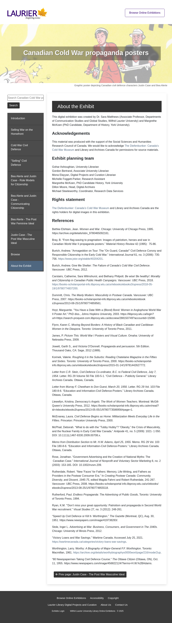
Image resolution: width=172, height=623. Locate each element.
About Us (106, 604)
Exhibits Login (58, 611)
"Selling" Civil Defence (19, 162)
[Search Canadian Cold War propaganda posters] (25, 98)
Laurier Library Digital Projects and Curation (72, 604)
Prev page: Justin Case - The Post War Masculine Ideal (90, 574)
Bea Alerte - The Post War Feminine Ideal (23, 221)
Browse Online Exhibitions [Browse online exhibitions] (144, 12)
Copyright (113, 598)
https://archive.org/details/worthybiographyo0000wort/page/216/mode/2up (117, 552)
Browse (15, 254)
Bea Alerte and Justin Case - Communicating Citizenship (23, 201)
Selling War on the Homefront (22, 131)
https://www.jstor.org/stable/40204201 (80, 258)
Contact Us (121, 604)
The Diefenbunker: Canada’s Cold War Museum (80, 208)
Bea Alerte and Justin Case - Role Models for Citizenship (23, 180)
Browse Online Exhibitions (71, 598)
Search (13, 105)
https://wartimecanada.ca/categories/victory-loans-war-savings (89, 541)
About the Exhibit (21, 265)
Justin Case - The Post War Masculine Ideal (23, 238)
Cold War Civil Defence (19, 147)
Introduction (18, 118)
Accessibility (97, 598)
